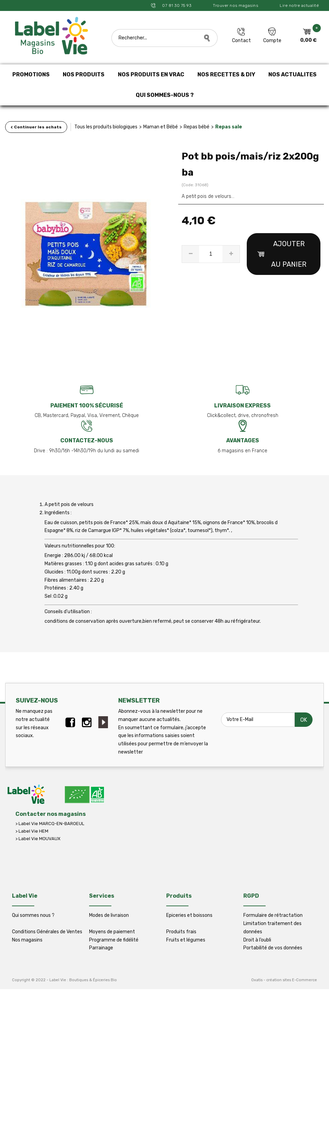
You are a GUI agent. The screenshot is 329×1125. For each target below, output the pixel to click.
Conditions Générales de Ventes (47, 932)
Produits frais (181, 932)
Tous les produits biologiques (105, 127)
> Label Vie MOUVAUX (37, 838)
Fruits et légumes (185, 940)
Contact (241, 40)
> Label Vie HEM (31, 831)
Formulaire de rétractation (273, 915)
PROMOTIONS (31, 74)
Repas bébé (196, 127)
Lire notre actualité (299, 5)
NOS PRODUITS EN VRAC (151, 74)
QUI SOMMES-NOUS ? (165, 95)
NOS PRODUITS (84, 74)
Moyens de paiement (112, 932)
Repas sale (228, 127)
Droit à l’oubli (257, 940)
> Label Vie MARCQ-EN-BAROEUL (49, 823)
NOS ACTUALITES (292, 74)
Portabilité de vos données (272, 948)
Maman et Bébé (160, 127)
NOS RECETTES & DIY (226, 74)
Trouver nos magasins (235, 5)
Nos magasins (27, 940)
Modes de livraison (109, 915)
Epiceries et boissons (189, 915)
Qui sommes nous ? (33, 915)
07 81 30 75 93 (176, 5)
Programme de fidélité (113, 940)
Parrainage (101, 948)
